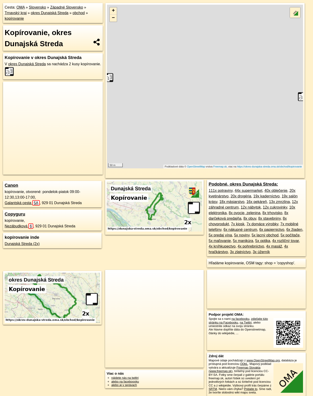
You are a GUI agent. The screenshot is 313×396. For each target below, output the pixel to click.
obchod (79, 13)
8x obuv (249, 218)
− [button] (113, 18)
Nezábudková (19, 226)
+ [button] (113, 10)
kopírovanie (14, 18)
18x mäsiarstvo (231, 202)
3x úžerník (261, 252)
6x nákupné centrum (240, 230)
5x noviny (242, 235)
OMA (21, 7)
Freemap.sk (220, 166)
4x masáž (274, 246)
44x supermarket (248, 191)
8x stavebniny (269, 218)
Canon (11, 185)
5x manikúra (243, 241)
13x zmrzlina (279, 202)
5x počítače (290, 235)
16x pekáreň (256, 202)
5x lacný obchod (265, 235)
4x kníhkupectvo (222, 246)
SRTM (213, 389)
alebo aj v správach (124, 385)
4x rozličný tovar (285, 241)
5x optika (262, 241)
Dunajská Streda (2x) (22, 244)
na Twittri (246, 322)
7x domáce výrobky (262, 224)
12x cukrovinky (275, 207)
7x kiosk (237, 224)
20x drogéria (241, 196)
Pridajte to (250, 389)
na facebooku (240, 319)
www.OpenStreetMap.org (263, 360)
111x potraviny (221, 191)
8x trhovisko (272, 213)
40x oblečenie (275, 191)
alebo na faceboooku (125, 381)
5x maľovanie (220, 241)
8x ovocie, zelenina (244, 213)
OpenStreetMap (196, 166)
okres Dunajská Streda (49, 13)
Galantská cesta (22, 203)
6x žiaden (294, 230)
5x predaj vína (220, 235)
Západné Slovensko (66, 7)
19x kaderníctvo (266, 196)
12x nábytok (251, 207)
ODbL (244, 364)
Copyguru (15, 214)
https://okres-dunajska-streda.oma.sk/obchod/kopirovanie (269, 166)
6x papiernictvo (271, 230)
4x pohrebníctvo (251, 246)
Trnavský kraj (16, 13)
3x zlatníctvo (240, 252)
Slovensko (37, 7)
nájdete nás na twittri (125, 378)
